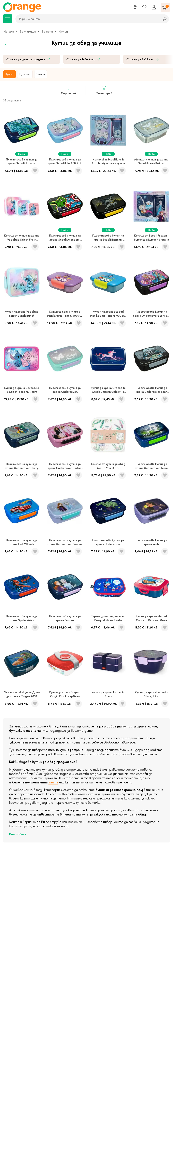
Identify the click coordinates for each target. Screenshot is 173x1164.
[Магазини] (135, 7)
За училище (28, 32)
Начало (8, 32)
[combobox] (86, 18)
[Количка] (165, 7)
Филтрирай (104, 90)
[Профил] (154, 7)
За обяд (47, 32)
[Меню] (7, 18)
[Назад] (5, 43)
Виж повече (17, 834)
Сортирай (68, 90)
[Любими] (144, 7)
